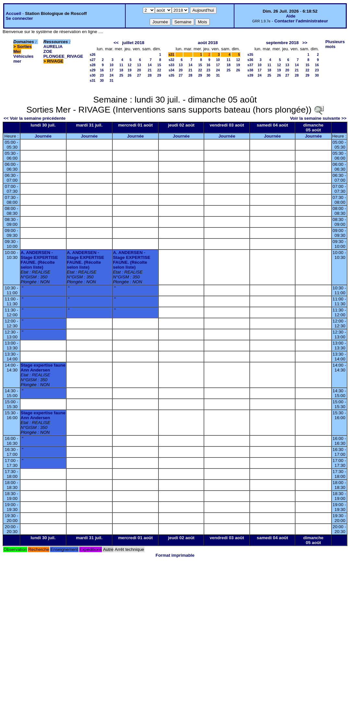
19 (129, 70)
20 (139, 70)
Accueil (13, 13)
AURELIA (53, 46)
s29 (92, 70)
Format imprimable (175, 555)
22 (159, 70)
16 (102, 70)
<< (116, 42)
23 (102, 75)
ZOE (48, 51)
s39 (250, 75)
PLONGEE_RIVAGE (63, 56)
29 (159, 75)
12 (129, 65)
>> (304, 42)
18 (121, 70)
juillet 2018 (133, 42)
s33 (171, 65)
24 (112, 75)
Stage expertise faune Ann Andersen (43, 367)
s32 (171, 60)
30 (102, 80)
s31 (92, 80)
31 (112, 80)
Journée (43, 136)
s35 (171, 75)
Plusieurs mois (335, 44)
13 (139, 65)
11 (121, 65)
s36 (250, 60)
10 (112, 65)
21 (150, 70)
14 (150, 65)
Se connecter (19, 18)
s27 (92, 60)
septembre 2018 (282, 42)
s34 (171, 70)
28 (150, 75)
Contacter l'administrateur (301, 20)
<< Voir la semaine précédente (35, 118)
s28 (92, 65)
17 (112, 70)
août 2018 (208, 42)
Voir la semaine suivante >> (318, 118)
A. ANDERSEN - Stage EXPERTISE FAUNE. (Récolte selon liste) (39, 260)
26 (129, 75)
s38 (250, 70)
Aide (290, 16)
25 (121, 75)
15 (159, 65)
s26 (92, 54)
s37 (250, 65)
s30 (92, 75)
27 (139, 75)
